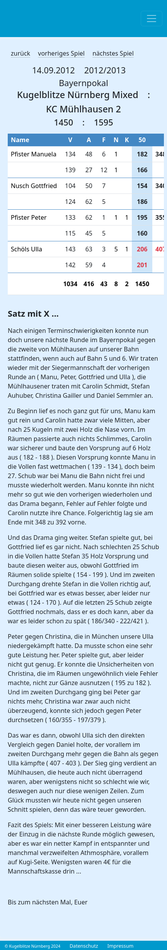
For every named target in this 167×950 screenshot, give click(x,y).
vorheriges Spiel (61, 53)
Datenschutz (84, 946)
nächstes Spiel (113, 53)
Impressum (120, 946)
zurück (20, 53)
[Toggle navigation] (151, 18)
